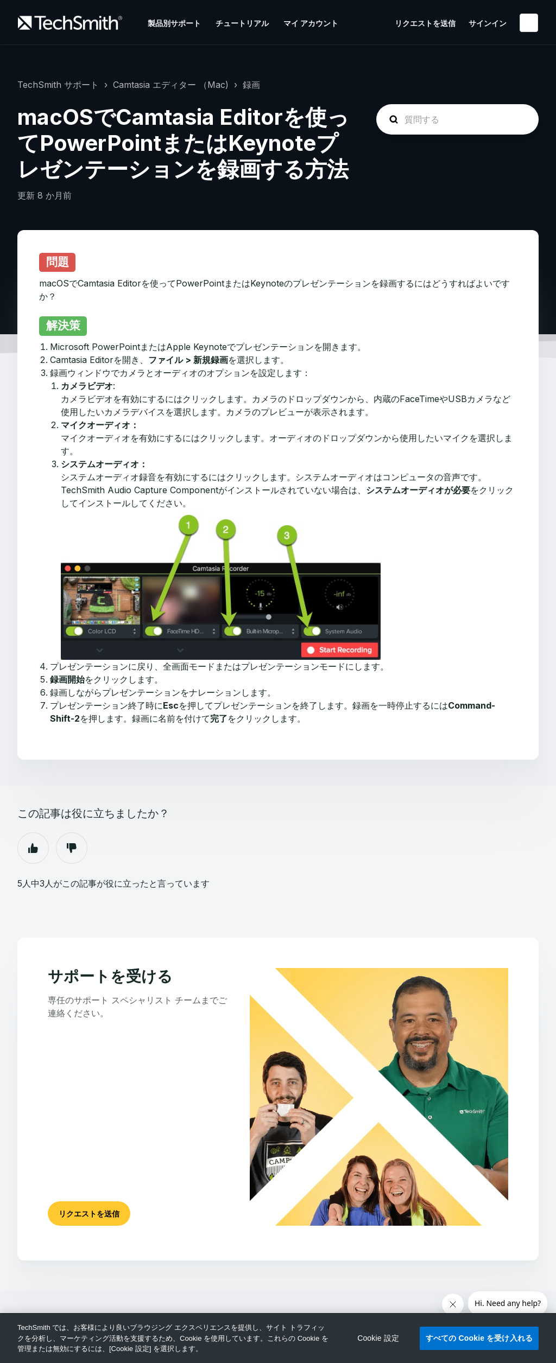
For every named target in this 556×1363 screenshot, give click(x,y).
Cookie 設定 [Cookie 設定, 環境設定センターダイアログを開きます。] (378, 1338)
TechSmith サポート (58, 84)
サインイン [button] (488, 23)
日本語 (529, 23)
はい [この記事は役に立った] (33, 848)
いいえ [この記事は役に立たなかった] (71, 848)
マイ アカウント (310, 23)
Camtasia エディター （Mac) (171, 84)
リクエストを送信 (425, 23)
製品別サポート (174, 23)
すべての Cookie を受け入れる (479, 1338)
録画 (251, 84)
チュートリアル (242, 23)
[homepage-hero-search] (457, 119)
